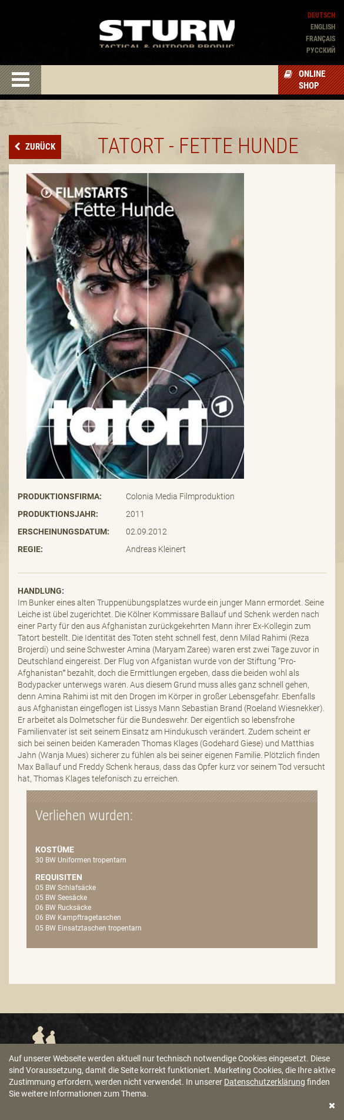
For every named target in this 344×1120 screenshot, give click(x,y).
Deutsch (321, 15)
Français (320, 39)
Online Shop (304, 80)
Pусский (320, 50)
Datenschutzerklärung (264, 1082)
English (322, 27)
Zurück (39, 146)
